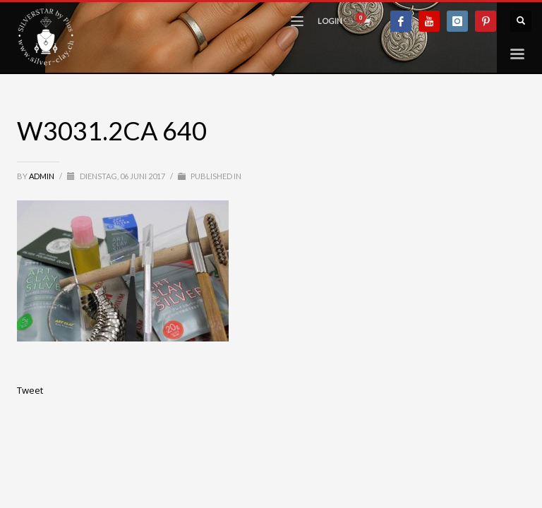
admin (42, 176)
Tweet (30, 390)
